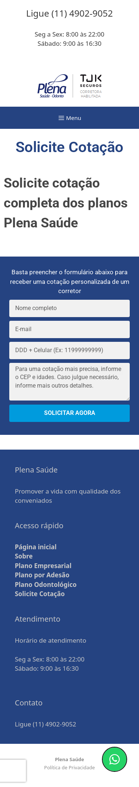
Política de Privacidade (69, 767)
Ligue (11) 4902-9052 (45, 724)
